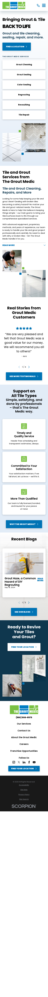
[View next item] (29, 367)
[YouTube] (34, 762)
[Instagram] (13, 762)
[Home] (13, 5)
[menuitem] (24, 785)
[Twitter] (19, 762)
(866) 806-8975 (24, 717)
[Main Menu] (44, 5)
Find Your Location (24, 647)
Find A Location (16, 46)
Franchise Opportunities (24, 750)
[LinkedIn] (24, 762)
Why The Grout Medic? (23, 524)
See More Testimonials (24, 376)
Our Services (24, 723)
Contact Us (24, 730)
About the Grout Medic (24, 737)
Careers (24, 744)
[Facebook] (29, 762)
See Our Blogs (24, 612)
